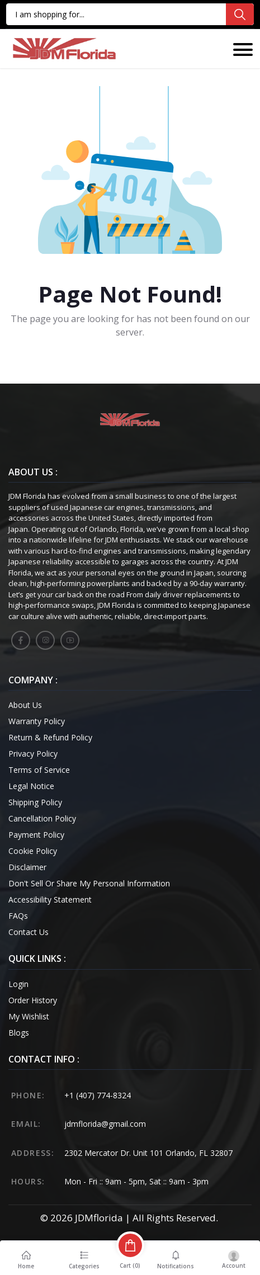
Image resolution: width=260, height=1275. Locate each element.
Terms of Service (39, 769)
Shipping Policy (35, 802)
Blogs (18, 1032)
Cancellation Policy (42, 818)
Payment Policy (36, 834)
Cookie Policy (32, 851)
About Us (25, 705)
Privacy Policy (33, 753)
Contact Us (28, 932)
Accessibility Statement (50, 899)
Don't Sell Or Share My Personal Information (89, 883)
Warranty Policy (36, 721)
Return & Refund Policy (50, 737)
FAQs (18, 915)
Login (18, 984)
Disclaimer (27, 867)
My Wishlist (28, 1016)
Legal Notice (31, 786)
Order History (32, 1000)
